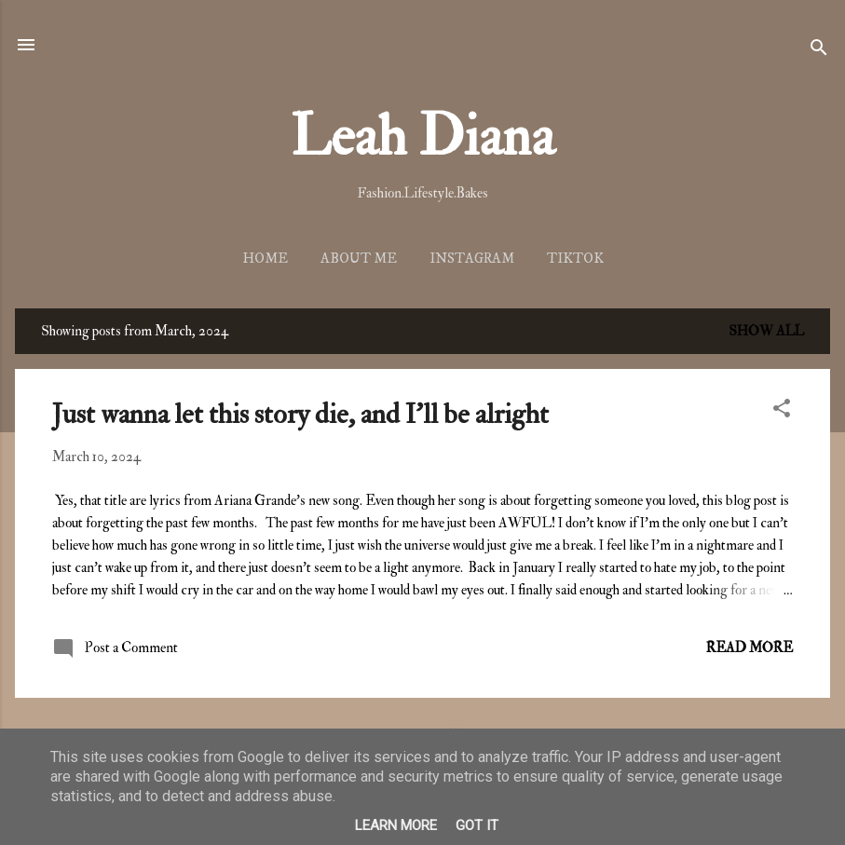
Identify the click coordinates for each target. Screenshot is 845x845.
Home (265, 258)
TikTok (575, 258)
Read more (749, 648)
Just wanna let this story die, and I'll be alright (300, 414)
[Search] (819, 50)
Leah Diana (422, 137)
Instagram (471, 258)
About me (358, 258)
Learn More (396, 825)
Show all (766, 331)
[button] (781, 412)
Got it (477, 825)
